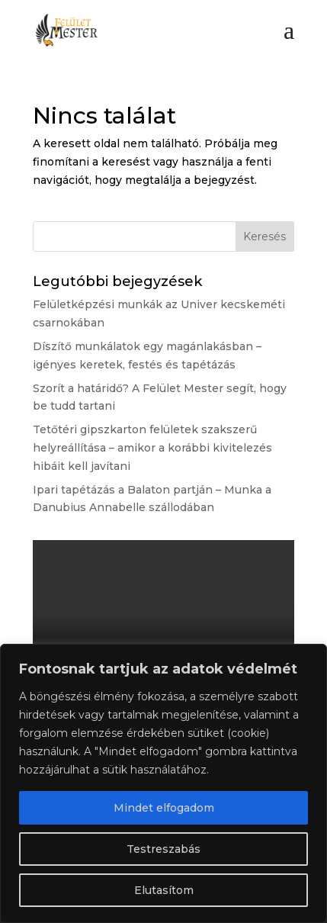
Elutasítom (164, 890)
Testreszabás (163, 849)
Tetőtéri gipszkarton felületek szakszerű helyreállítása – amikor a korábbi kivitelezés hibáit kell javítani (152, 448)
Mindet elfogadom (164, 808)
